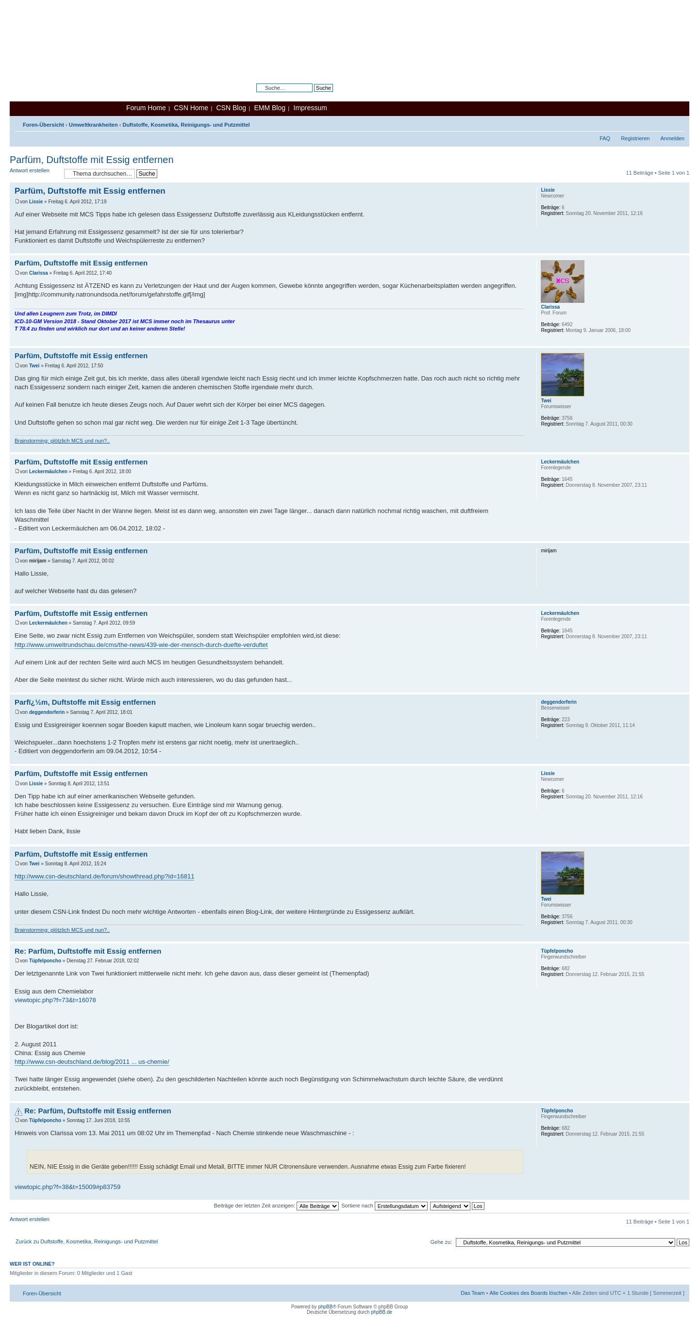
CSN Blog (231, 108)
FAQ (604, 138)
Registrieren (635, 138)
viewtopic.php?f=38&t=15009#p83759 (67, 1187)
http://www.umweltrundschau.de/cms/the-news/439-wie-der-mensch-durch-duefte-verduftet (141, 644)
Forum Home (146, 108)
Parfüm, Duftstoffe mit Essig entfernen (92, 159)
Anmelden (672, 138)
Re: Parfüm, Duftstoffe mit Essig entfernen (88, 951)
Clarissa (38, 273)
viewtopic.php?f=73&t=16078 (55, 1000)
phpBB (325, 1306)
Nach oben (681, 248)
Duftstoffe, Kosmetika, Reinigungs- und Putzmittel (186, 125)
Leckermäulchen (48, 471)
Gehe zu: (441, 1242)
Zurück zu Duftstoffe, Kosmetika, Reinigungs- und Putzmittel (87, 1241)
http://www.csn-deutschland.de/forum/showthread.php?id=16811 (104, 876)
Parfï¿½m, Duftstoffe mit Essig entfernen (85, 702)
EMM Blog (269, 108)
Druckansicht (662, 122)
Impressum (310, 108)
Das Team (472, 1293)
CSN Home (191, 108)
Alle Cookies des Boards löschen (528, 1293)
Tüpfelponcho (45, 960)
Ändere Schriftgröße (677, 122)
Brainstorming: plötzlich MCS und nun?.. (62, 441)
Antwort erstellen (34, 173)
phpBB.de (381, 1312)
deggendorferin (47, 712)
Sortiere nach (384, 1205)
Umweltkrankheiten (93, 125)
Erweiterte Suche (312, 95)
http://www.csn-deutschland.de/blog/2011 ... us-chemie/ (92, 1061)
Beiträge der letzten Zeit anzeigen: (276, 1205)
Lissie (36, 201)
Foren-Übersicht (43, 125)
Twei (34, 365)
